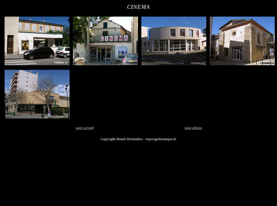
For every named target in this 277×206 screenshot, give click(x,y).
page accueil (85, 128)
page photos (193, 128)
